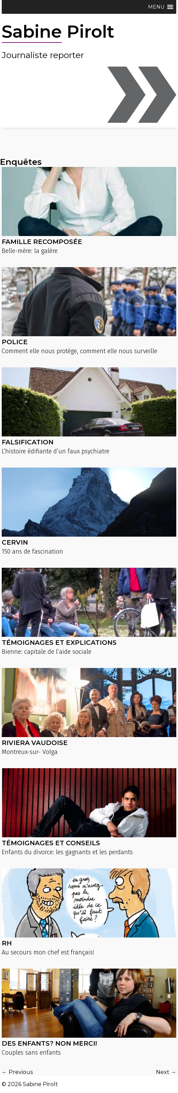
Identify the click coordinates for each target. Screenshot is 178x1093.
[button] (156, 7)
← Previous (17, 1072)
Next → (166, 1072)
